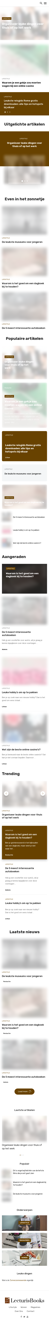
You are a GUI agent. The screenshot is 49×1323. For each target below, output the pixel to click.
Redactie (8, 388)
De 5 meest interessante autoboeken (23, 328)
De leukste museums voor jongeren (22, 242)
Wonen (24, 1307)
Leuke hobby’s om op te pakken (26, 530)
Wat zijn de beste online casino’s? (27, 543)
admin (4, 649)
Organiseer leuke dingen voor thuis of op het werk (24, 145)
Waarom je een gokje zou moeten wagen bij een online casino (21, 84)
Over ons (19, 1311)
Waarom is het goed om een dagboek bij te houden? (23, 285)
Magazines (35, 1307)
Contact (30, 1311)
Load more (24, 1091)
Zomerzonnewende (18, 1280)
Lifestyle (6, 79)
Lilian (7, 457)
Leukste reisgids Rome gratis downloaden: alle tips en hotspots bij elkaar (23, 104)
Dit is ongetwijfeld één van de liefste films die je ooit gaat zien (28, 1172)
